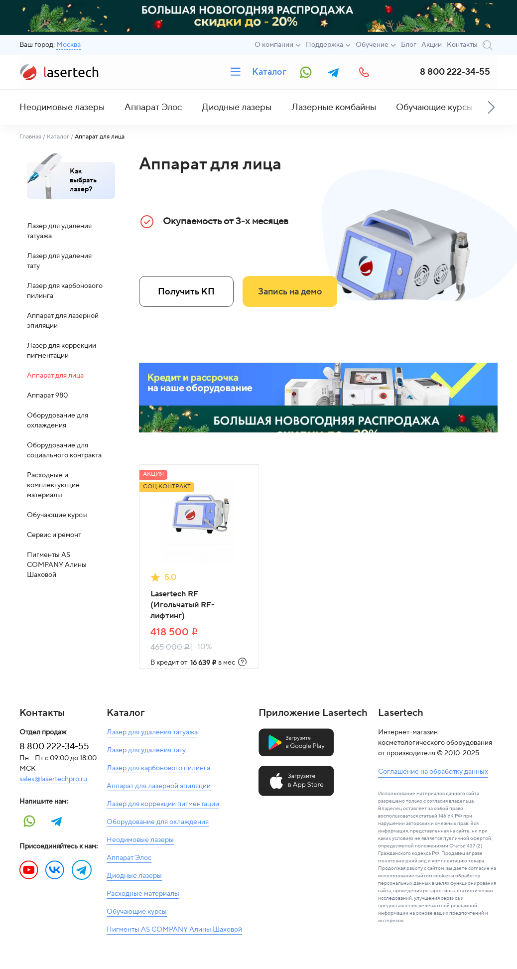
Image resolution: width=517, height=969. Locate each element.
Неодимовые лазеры (62, 107)
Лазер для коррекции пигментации (61, 350)
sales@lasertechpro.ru (53, 779)
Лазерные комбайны (333, 107)
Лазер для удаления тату (59, 261)
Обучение (372, 44)
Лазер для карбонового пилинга (65, 290)
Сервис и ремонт (54, 535)
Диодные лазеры (236, 107)
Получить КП (186, 291)
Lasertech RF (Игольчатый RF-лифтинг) (182, 605)
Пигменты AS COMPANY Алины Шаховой (57, 565)
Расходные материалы (143, 893)
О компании (274, 44)
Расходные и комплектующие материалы (53, 485)
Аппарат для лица (55, 375)
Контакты (462, 44)
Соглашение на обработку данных (433, 771)
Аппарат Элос (153, 107)
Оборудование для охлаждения (57, 420)
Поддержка (324, 44)
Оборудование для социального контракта (64, 450)
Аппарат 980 (47, 395)
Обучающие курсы (434, 107)
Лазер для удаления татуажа (59, 231)
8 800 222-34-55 (455, 72)
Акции (431, 44)
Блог (408, 44)
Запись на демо (290, 291)
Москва (68, 44)
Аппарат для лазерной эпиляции (63, 320)
